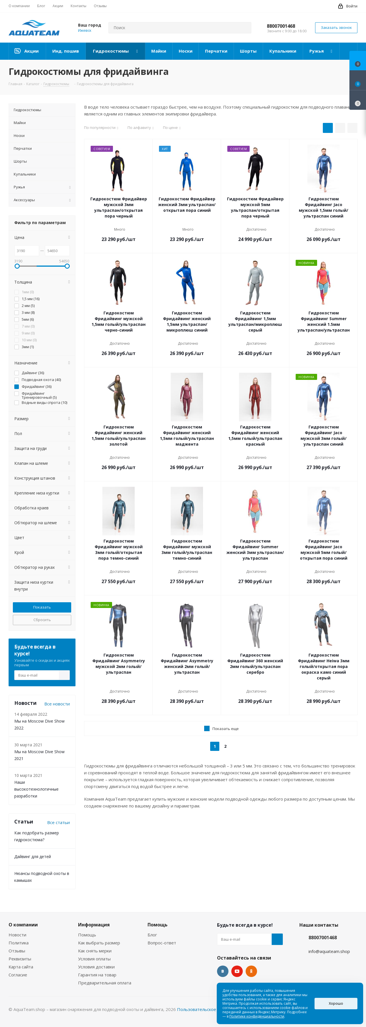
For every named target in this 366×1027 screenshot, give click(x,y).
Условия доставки (96, 967)
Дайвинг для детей (32, 856)
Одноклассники (251, 971)
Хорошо (336, 1003)
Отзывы (17, 951)
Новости (17, 935)
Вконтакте (222, 971)
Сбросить (42, 619)
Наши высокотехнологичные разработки (36, 789)
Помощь (87, 935)
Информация (94, 925)
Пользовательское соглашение (209, 1009)
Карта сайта (21, 967)
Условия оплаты (94, 959)
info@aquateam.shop (329, 951)
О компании (23, 925)
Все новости (57, 704)
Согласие (18, 975)
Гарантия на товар (97, 975)
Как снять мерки (95, 951)
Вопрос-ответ (162, 943)
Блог (152, 935)
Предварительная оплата (104, 983)
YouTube (237, 971)
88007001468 (281, 26)
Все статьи (58, 822)
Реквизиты (20, 959)
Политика (19, 943)
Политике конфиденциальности (256, 1016)
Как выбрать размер (99, 943)
